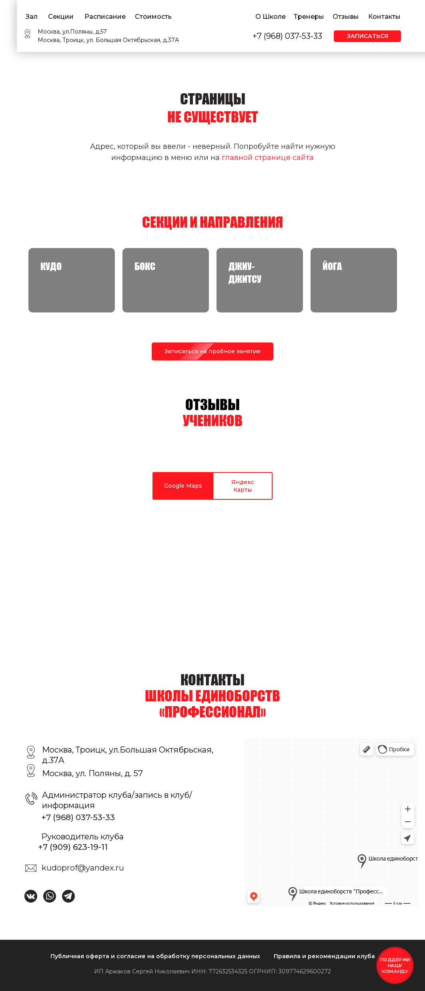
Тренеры (309, 16)
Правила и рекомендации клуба (324, 956)
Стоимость (153, 16)
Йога (332, 266)
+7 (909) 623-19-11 (73, 847)
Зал (32, 16)
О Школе (270, 16)
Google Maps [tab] (183, 485)
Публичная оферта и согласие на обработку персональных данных (155, 956)
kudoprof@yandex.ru (83, 868)
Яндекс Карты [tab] (242, 485)
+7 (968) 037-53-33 (287, 36)
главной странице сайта (268, 157)
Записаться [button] (367, 36)
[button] (212, 351)
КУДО (51, 266)
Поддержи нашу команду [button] (394, 965)
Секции (61, 16)
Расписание (105, 16)
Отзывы (346, 16)
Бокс (144, 266)
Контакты (384, 16)
